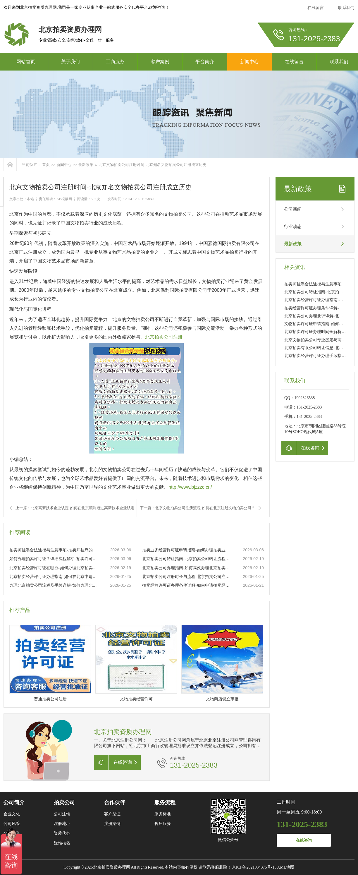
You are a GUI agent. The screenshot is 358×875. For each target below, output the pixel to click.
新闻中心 (249, 61)
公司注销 (62, 814)
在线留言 (315, 8)
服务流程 (164, 802)
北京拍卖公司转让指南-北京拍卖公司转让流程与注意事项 (186, 559)
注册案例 (112, 823)
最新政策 (85, 164)
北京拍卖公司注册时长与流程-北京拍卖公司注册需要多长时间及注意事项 (186, 576)
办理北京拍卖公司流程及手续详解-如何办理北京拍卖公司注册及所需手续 (53, 585)
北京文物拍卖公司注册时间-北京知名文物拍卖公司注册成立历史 (152, 164)
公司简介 (14, 802)
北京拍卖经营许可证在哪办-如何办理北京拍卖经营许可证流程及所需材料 (53, 568)
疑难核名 (62, 843)
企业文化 (12, 814)
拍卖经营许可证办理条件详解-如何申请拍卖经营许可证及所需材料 (186, 585)
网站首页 (25, 61)
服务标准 (162, 814)
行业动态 (293, 226)
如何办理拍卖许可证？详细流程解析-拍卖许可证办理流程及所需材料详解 (53, 559)
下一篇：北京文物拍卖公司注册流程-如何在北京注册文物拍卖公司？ (197, 508)
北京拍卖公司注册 (164, 336)
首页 (46, 164)
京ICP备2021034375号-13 (254, 867)
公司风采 (12, 823)
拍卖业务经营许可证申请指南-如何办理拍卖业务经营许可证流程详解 (186, 550)
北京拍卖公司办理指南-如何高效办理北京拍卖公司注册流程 (186, 568)
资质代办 (62, 833)
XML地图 (285, 867)
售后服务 (162, 823)
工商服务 (115, 61)
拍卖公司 (64, 802)
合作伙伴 (114, 802)
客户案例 (160, 61)
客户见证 (112, 814)
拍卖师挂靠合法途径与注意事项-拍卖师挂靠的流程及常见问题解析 (53, 550)
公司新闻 (293, 209)
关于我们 (70, 61)
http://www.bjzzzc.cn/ (190, 487)
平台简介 (204, 61)
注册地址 (62, 823)
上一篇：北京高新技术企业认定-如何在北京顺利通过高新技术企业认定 (75, 508)
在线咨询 (304, 840)
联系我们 (346, 8)
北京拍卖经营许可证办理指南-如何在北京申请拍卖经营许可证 (53, 576)
